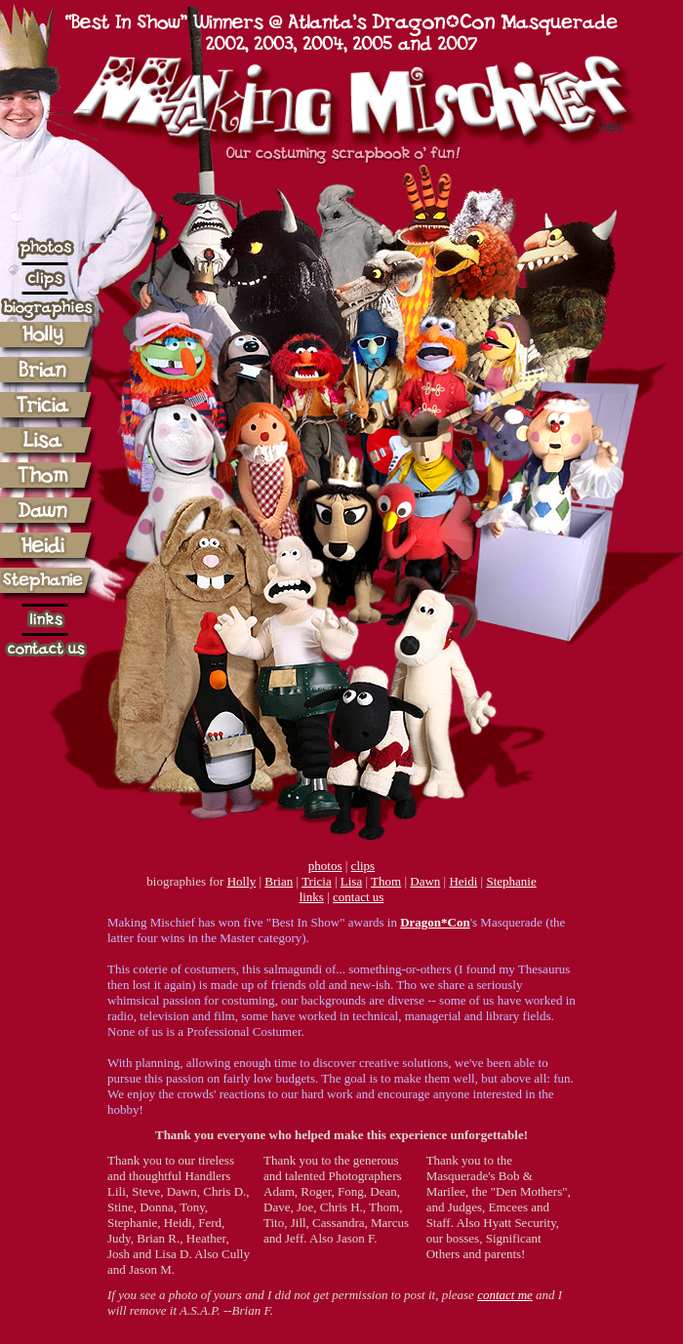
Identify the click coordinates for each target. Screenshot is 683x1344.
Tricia (316, 881)
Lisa (351, 881)
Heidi (463, 881)
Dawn (425, 881)
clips (363, 865)
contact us (358, 896)
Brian (278, 881)
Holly (242, 881)
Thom (386, 881)
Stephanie (511, 881)
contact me (505, 1294)
